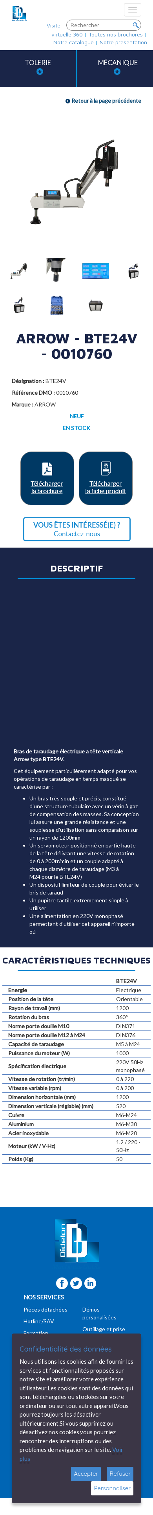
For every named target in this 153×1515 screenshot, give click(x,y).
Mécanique (118, 66)
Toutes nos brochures (116, 34)
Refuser (120, 1473)
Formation (36, 1333)
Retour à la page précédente (103, 100)
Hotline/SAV (39, 1321)
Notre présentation (123, 42)
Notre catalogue (73, 42)
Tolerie (38, 66)
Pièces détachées (45, 1309)
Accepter (86, 1473)
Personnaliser (112, 1488)
